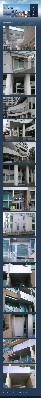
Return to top (4, 390)
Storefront (17, 23)
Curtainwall (4, 23)
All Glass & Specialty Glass (25, 23)
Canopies (8, 23)
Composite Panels (12, 23)
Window (20, 23)
